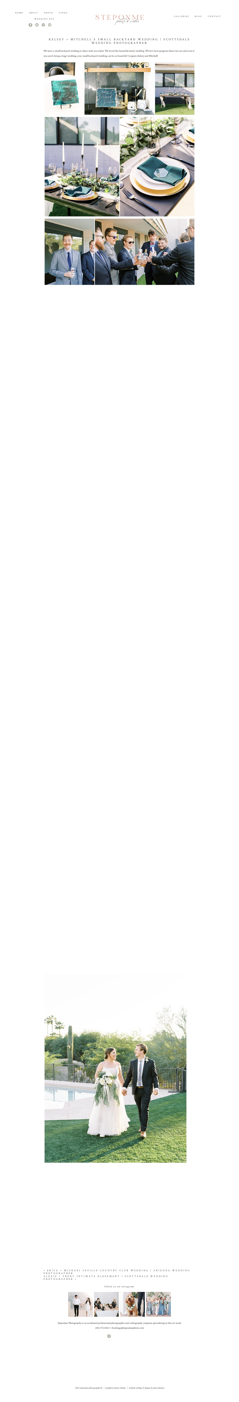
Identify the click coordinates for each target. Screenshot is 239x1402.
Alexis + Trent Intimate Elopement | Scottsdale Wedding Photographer (106, 1288)
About (33, 13)
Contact (214, 16)
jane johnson (158, 1398)
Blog (198, 16)
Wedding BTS (44, 19)
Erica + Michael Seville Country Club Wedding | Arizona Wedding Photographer (117, 1283)
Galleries (181, 16)
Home (19, 13)
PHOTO (48, 13)
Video (63, 13)
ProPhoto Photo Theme (115, 1398)
